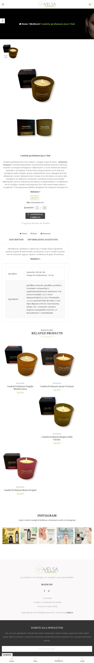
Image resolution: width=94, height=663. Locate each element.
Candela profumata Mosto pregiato (20, 490)
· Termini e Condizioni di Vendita (47, 602)
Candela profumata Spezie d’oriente (57, 386)
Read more (34, 192)
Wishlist (59, 660)
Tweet (23, 234)
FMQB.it (69, 612)
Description (15, 239)
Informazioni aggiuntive (43, 239)
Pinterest (45, 234)
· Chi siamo (47, 598)
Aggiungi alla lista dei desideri (36, 223)
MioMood (34, 24)
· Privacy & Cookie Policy (47, 606)
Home (24, 24)
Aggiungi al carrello (36, 215)
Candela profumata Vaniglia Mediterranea (20, 387)
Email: (47, 643)
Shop (35, 660)
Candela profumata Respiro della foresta (56, 438)
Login (82, 660)
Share (34, 234)
